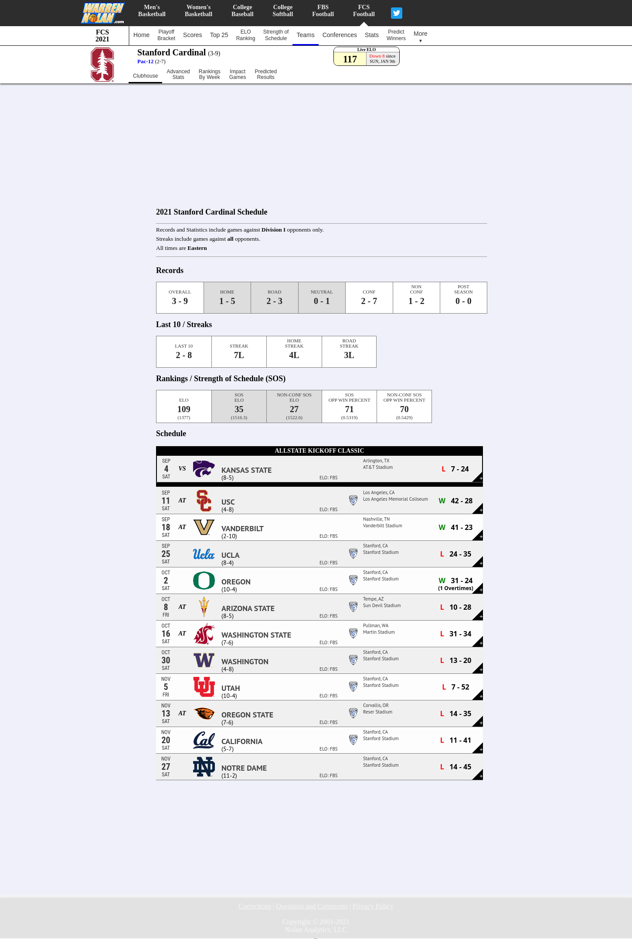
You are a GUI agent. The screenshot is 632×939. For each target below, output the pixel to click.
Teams (305, 34)
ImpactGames (237, 74)
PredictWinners (396, 35)
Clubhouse (145, 76)
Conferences (340, 34)
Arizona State (248, 608)
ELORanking (245, 35)
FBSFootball (323, 10)
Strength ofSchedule (276, 35)
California (241, 741)
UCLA (230, 555)
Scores (192, 34)
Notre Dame (244, 768)
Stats (372, 34)
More (421, 36)
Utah (230, 688)
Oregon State (247, 714)
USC (228, 502)
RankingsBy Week (210, 74)
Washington (244, 661)
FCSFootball (364, 10)
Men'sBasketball (152, 10)
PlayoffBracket (166, 35)
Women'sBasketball (198, 10)
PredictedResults (266, 74)
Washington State (256, 635)
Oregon (236, 581)
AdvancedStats (178, 74)
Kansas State (246, 470)
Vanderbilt (242, 528)
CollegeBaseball (242, 10)
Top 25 (219, 34)
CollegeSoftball (283, 10)
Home (141, 34)
